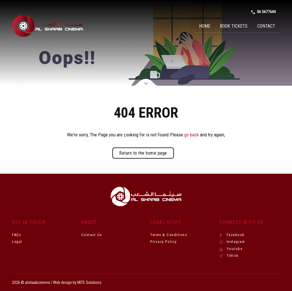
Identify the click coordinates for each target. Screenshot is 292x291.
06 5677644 (263, 12)
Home (204, 26)
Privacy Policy (163, 241)
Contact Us (91, 235)
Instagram (232, 241)
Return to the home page (143, 153)
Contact (266, 26)
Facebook (232, 235)
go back (191, 135)
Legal (17, 241)
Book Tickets (234, 26)
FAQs (16, 235)
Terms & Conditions (168, 235)
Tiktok (229, 255)
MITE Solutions (89, 282)
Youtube (231, 249)
